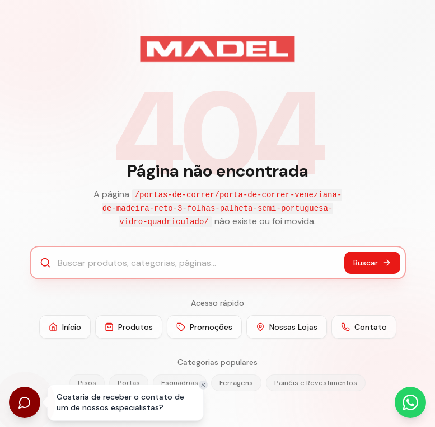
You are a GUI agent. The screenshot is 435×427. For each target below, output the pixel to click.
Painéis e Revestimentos (315, 382)
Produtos (129, 327)
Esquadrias (179, 382)
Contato (364, 327)
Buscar (372, 263)
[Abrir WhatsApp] (410, 402)
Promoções (204, 327)
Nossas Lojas (286, 327)
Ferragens (236, 382)
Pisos (87, 382)
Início (65, 327)
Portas (129, 382)
